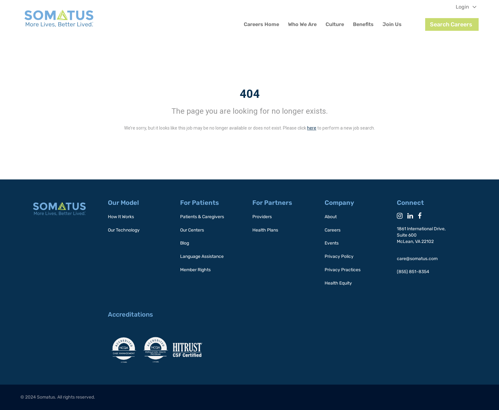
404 (250, 94)
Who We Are (302, 24)
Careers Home (261, 24)
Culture (335, 24)
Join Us (392, 24)
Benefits (363, 24)
